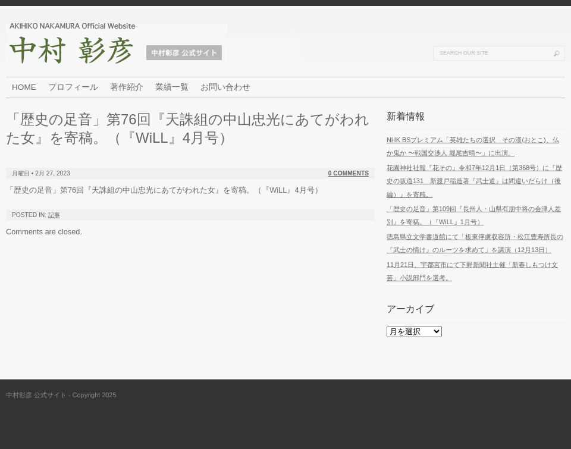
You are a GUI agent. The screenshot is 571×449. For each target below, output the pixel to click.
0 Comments (348, 173)
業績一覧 (172, 87)
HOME (24, 87)
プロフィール (73, 87)
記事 (54, 215)
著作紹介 (126, 87)
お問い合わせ (225, 87)
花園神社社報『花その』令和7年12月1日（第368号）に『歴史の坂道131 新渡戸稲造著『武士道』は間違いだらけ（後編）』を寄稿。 (474, 181)
